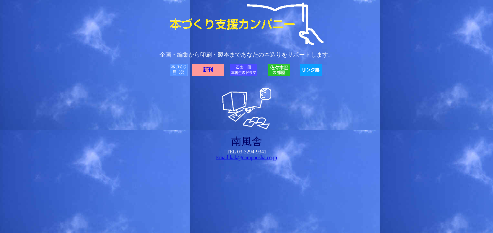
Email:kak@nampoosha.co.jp (246, 157)
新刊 (208, 69)
